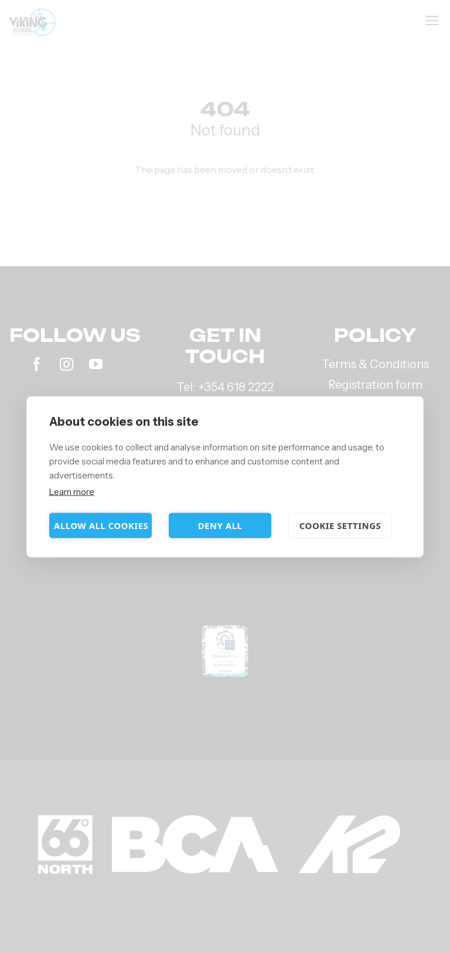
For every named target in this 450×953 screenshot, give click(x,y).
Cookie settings (340, 525)
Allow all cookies (101, 525)
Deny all (220, 525)
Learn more (71, 491)
